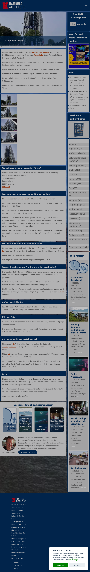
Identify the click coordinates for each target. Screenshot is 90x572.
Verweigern (77, 565)
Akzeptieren (60, 565)
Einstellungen (73, 560)
